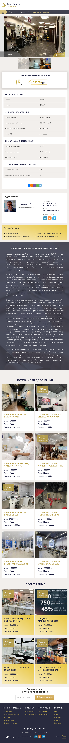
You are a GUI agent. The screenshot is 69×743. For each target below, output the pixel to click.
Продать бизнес (30, 715)
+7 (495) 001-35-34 (50, 206)
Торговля (6, 717)
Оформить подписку (44, 697)
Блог (55, 712)
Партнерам (58, 723)
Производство (8, 720)
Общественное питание (11, 715)
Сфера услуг (23, 12)
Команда (57, 720)
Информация (29, 712)
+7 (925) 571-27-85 (49, 204)
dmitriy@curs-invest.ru (51, 211)
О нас (56, 715)
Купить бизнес (43, 715)
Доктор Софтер (64, 737)
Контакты (57, 717)
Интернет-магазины (10, 723)
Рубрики (12, 12)
